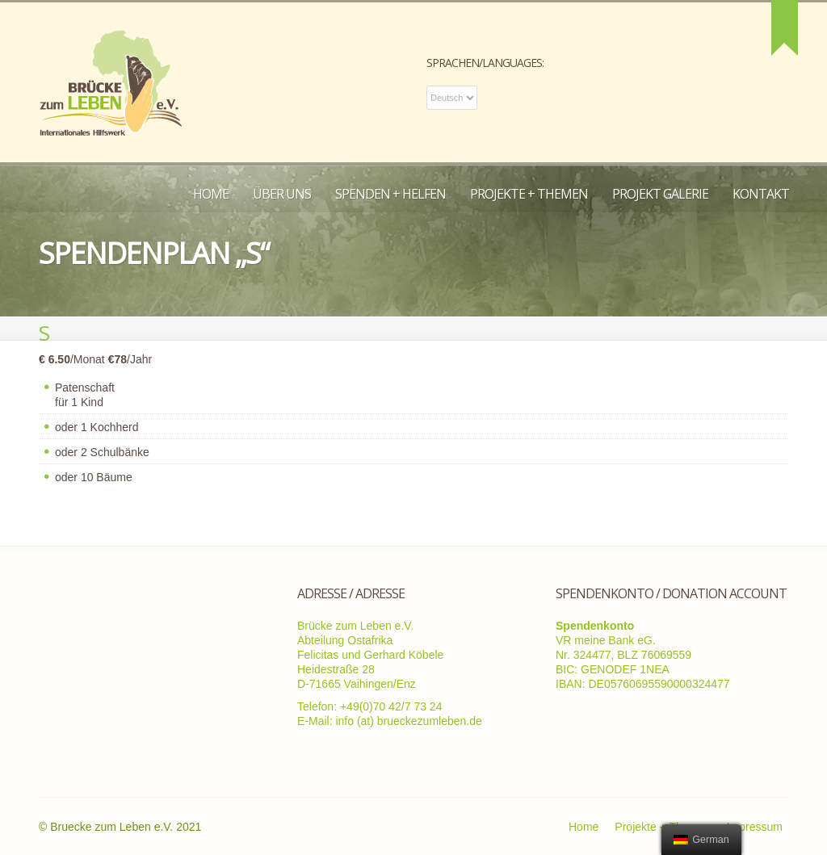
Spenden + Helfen (390, 194)
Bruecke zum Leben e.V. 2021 (125, 826)
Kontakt (761, 194)
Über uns (282, 194)
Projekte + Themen (529, 194)
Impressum (755, 826)
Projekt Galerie (660, 194)
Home (211, 194)
